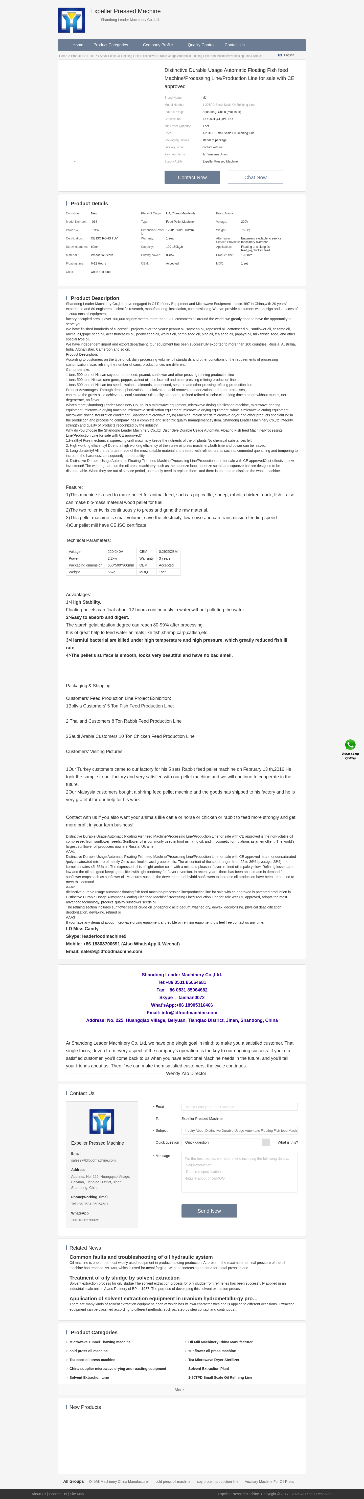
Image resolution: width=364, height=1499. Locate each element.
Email (158, 1107)
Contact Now (192, 177)
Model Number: (175, 105)
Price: (168, 133)
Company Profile (160, 45)
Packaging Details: (177, 140)
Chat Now (255, 177)
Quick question (167, 1142)
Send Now (209, 1211)
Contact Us (235, 45)
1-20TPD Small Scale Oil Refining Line (113, 56)
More (179, 1390)
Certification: (173, 119)
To (158, 1119)
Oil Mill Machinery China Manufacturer (119, 1482)
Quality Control (201, 45)
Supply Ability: (174, 161)
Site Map (77, 1494)
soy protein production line (217, 1482)
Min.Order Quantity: (178, 126)
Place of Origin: (175, 112)
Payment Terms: (175, 154)
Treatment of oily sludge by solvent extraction (125, 1278)
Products (77, 56)
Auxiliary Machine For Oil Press (269, 1482)
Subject (160, 1131)
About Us (39, 1494)
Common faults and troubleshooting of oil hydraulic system (141, 1257)
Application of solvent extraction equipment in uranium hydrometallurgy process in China (165, 1298)
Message (161, 1156)
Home (78, 45)
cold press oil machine (173, 1482)
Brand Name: (174, 97)
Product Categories (113, 45)
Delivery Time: (174, 147)
